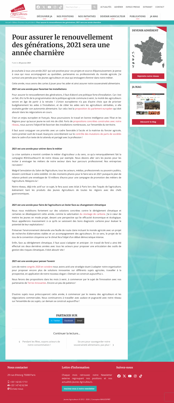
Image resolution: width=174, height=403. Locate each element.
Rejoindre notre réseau (148, 76)
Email (79, 320)
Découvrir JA (44, 16)
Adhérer (118, 7)
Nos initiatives (87, 16)
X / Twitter (55, 320)
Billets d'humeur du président (24, 22)
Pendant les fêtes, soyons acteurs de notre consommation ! (41, 343)
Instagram (55, 7)
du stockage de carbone (92, 214)
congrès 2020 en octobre (39, 266)
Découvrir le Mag (148, 121)
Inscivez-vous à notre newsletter (79, 388)
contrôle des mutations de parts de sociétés (98, 133)
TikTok (60, 7)
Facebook (38, 7)
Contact (159, 7)
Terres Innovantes (37, 282)
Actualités (105, 7)
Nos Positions (65, 16)
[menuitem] (38, 7)
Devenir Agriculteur (112, 16)
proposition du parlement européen (94, 108)
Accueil (8, 22)
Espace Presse (133, 7)
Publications (138, 16)
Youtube (49, 7)
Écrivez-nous (15, 388)
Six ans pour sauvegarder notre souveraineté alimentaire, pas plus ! (92, 343)
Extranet (147, 7)
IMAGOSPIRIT (105, 399)
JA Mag (154, 16)
